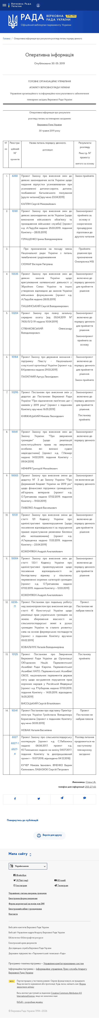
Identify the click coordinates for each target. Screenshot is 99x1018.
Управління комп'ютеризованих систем (63, 964)
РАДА (33, 17)
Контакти (13, 914)
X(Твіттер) (20, 880)
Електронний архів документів (23, 943)
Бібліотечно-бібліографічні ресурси (26, 938)
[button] (28, 866)
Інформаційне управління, (49, 969)
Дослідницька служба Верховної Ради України (30, 948)
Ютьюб (60, 880)
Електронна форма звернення (23, 899)
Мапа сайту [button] (18, 854)
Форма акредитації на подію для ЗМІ (26, 904)
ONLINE (71, 16)
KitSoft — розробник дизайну (30, 1002)
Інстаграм (20, 886)
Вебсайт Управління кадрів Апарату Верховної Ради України (37, 933)
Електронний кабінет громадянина (25, 909)
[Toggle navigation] (4, 5)
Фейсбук (19, 875)
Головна (6, 39)
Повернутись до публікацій (22, 820)
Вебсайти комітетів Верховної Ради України (29, 928)
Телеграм (61, 886)
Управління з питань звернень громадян (27, 893)
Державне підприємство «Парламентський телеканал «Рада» (37, 954)
